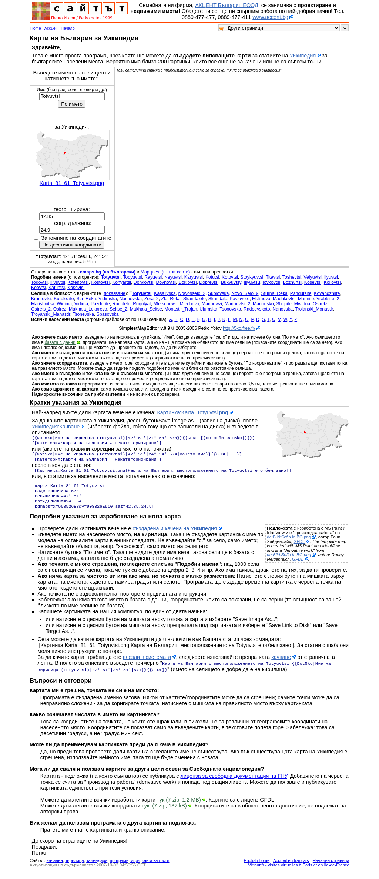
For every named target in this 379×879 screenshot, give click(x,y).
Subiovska (218, 293)
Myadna (302, 303)
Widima (64, 303)
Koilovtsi (332, 282)
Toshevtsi (291, 277)
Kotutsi (212, 277)
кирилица (74, 867)
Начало (68, 28)
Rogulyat (142, 303)
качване (281, 664)
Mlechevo (189, 303)
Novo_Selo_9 (244, 293)
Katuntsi (56, 287)
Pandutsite (301, 293)
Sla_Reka (86, 298)
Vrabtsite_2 (327, 298)
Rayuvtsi (153, 277)
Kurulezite (64, 298)
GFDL (299, 549)
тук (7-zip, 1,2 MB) (179, 806)
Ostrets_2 (41, 309)
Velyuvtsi (313, 277)
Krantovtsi (41, 298)
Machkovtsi (284, 298)
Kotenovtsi (78, 282)
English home (257, 867)
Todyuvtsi (132, 277)
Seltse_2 (118, 309)
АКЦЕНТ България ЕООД (226, 5)
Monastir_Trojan (181, 309)
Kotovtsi (230, 277)
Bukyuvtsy (231, 282)
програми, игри (125, 867)
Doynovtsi (166, 282)
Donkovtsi (144, 282)
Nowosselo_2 (191, 293)
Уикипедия (303, 56)
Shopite (284, 303)
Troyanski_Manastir (50, 314)
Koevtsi (38, 287)
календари (96, 867)
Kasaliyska (164, 293)
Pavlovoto (240, 298)
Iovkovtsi (272, 282)
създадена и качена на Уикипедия (175, 536)
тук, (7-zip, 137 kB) (164, 812)
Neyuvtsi (173, 277)
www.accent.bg (270, 17)
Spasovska (108, 314)
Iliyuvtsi (57, 282)
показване (114, 293)
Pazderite (100, 303)
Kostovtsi (100, 282)
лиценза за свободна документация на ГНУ (234, 783)
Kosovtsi (75, 287)
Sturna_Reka (274, 293)
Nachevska (131, 298)
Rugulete (121, 303)
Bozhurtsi (292, 282)
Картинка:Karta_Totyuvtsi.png (192, 412)
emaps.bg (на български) (107, 272)
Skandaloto (194, 298)
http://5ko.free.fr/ (239, 328)
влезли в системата (147, 664)
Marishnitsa (42, 303)
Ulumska (208, 309)
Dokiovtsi (187, 282)
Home (35, 28)
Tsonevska (83, 314)
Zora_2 (151, 298)
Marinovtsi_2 (237, 303)
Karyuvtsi (193, 277)
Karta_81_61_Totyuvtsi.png (72, 183)
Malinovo (261, 298)
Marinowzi (212, 303)
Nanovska (282, 309)
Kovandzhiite (327, 293)
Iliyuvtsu (252, 282)
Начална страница (331, 867)
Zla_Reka (170, 298)
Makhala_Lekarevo (88, 309)
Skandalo (217, 298)
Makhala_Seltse (146, 309)
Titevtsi (273, 277)
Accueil (50, 28)
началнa (54, 867)
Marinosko (263, 303)
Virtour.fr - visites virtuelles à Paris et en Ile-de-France (298, 871)
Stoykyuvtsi (251, 277)
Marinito (306, 298)
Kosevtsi (312, 282)
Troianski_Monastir (314, 309)
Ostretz (320, 303)
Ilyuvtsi (331, 277)
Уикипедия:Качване (56, 426)
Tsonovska (230, 309)
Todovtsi (39, 282)
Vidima (81, 303)
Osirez (59, 309)
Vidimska (107, 298)
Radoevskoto (257, 309)
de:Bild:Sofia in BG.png (289, 544)
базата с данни (59, 342)
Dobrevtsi (208, 282)
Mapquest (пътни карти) (165, 272)
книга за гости (155, 867)
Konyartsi (121, 282)
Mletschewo (165, 303)
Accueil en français (291, 867)
